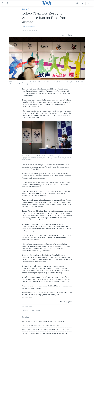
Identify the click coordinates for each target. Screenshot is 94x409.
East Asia (25, 9)
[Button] (62, 35)
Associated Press (29, 27)
